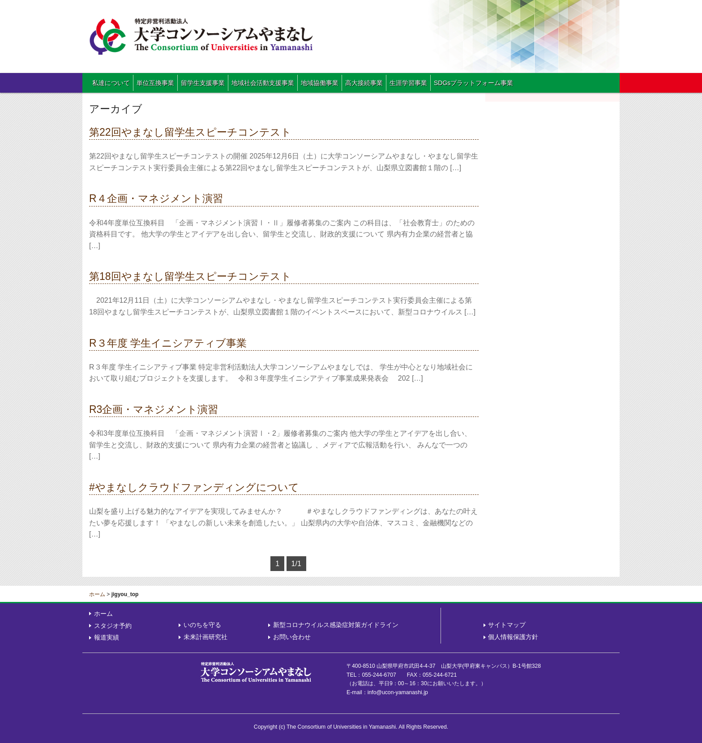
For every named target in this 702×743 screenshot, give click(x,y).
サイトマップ (507, 624)
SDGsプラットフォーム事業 (473, 82)
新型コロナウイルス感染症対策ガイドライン (335, 624)
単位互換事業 (155, 82)
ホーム (97, 594)
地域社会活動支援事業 (262, 82)
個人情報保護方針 (513, 636)
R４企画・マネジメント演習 (156, 198)
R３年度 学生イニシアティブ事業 (168, 343)
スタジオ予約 (113, 625)
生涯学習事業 (408, 82)
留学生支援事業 (203, 82)
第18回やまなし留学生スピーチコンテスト (190, 276)
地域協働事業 (319, 82)
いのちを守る (202, 624)
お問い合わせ (292, 636)
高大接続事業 (364, 82)
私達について (111, 82)
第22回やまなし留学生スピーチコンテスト (190, 132)
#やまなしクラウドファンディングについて (194, 487)
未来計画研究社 (205, 636)
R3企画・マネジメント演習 (153, 409)
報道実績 (106, 637)
